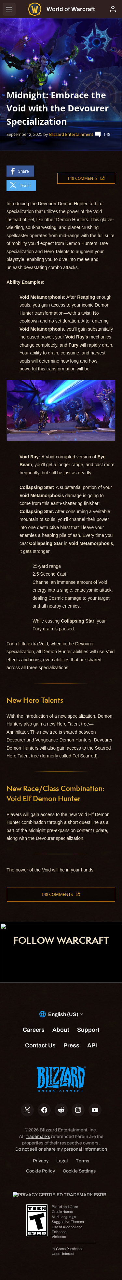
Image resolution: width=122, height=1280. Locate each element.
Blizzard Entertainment (71, 134)
